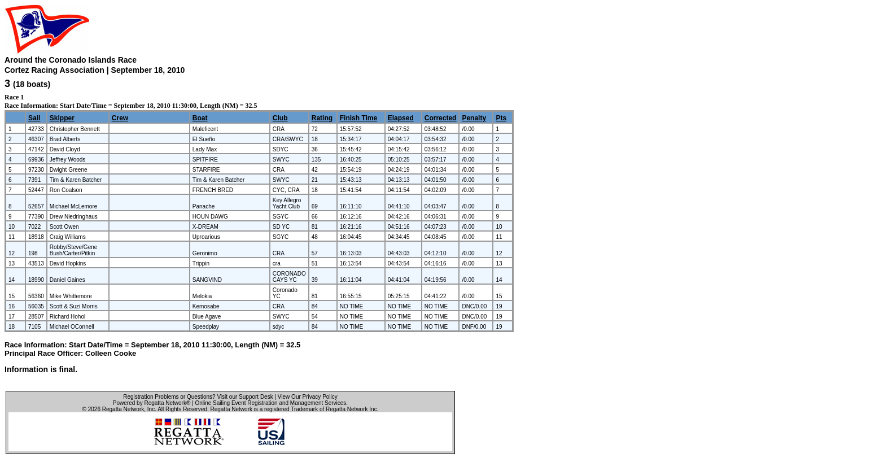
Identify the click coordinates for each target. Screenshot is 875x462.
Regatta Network (123, 409)
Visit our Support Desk (245, 397)
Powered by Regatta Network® (151, 403)
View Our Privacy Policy (308, 397)
